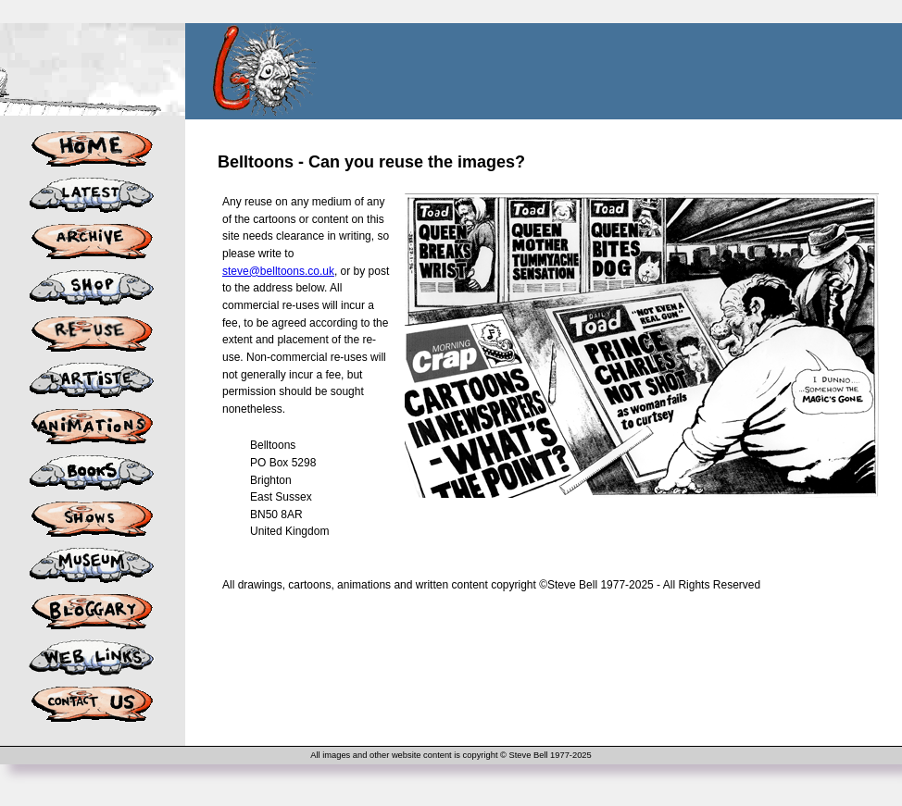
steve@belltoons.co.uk (278, 271)
